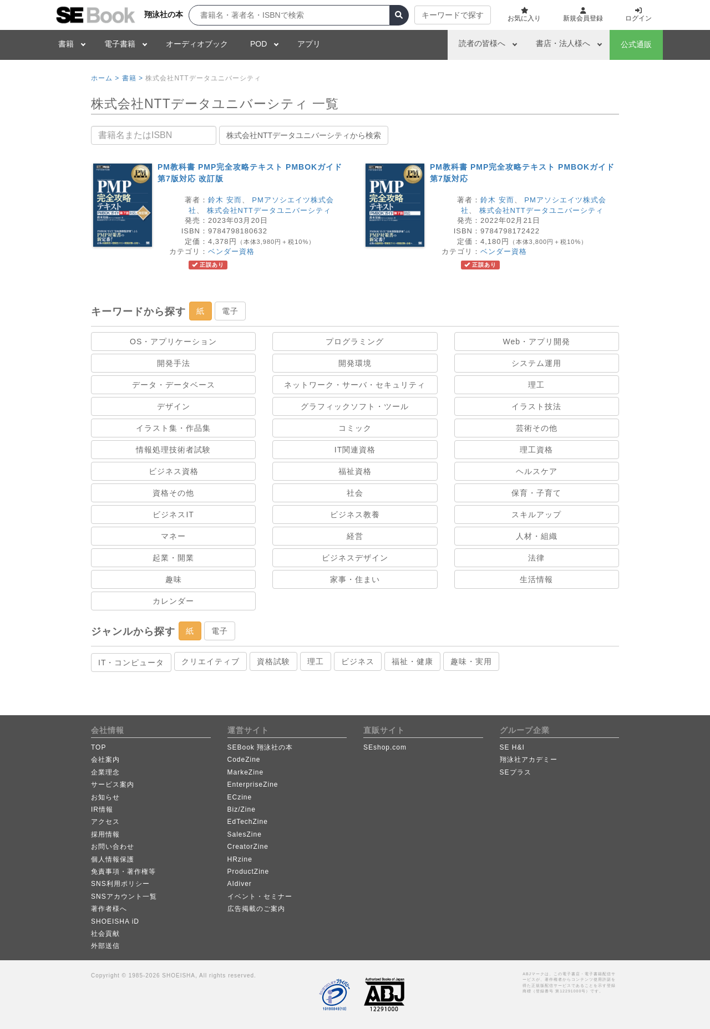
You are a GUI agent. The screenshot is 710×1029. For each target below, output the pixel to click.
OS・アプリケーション (173, 341)
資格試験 (273, 661)
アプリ (309, 43)
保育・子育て (536, 492)
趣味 (173, 579)
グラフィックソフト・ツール (355, 406)
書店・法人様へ (563, 43)
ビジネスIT (173, 514)
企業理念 (105, 772)
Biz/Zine (241, 809)
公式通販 (636, 44)
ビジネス (357, 661)
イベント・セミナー (259, 896)
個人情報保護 (112, 859)
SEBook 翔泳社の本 (260, 747)
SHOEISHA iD (115, 921)
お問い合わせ (112, 846)
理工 (536, 384)
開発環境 (355, 363)
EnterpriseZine (252, 784)
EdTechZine (247, 822)
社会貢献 (105, 934)
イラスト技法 (536, 406)
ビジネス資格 (174, 471)
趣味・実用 (471, 661)
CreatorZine (247, 846)
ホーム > (105, 78)
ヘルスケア (536, 471)
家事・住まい (355, 579)
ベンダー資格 (231, 251)
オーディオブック (197, 43)
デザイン (173, 406)
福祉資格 (355, 471)
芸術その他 (536, 428)
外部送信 (105, 946)
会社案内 (105, 759)
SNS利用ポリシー (120, 884)
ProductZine (248, 871)
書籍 (66, 43)
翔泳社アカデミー (528, 759)
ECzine (239, 797)
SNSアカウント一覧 (124, 896)
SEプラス (515, 772)
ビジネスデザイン (355, 557)
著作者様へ (109, 909)
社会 (355, 492)
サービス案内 (112, 784)
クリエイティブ (210, 661)
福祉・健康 (412, 661)
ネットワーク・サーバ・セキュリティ (354, 384)
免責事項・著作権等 (123, 871)
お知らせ (105, 797)
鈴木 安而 (225, 200)
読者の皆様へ (482, 43)
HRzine (239, 859)
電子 (230, 311)
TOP (98, 747)
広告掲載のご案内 (256, 909)
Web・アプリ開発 (537, 341)
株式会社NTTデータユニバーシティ (269, 210)
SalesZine (244, 834)
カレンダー (173, 601)
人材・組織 (536, 536)
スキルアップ (536, 514)
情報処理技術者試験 (173, 449)
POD (258, 43)
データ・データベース (173, 384)
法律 (536, 557)
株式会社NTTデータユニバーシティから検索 (303, 135)
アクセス (105, 822)
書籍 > (132, 78)
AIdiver (239, 884)
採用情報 (105, 834)
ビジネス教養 (355, 514)
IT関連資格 (355, 449)
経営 (355, 536)
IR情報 (102, 809)
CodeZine (244, 759)
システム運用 (536, 363)
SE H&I (512, 747)
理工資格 (536, 449)
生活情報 (536, 579)
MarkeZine (245, 772)
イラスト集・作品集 (173, 428)
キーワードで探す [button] (453, 15)
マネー (173, 536)
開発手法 (173, 363)
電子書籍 (119, 43)
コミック (355, 428)
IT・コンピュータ (131, 662)
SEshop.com (385, 747)
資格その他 (173, 492)
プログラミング (355, 341)
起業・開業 (173, 557)
